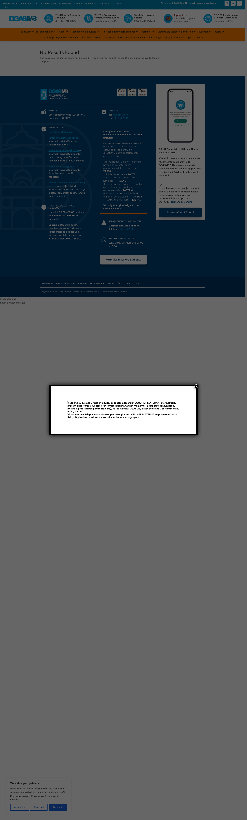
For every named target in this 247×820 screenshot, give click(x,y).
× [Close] (196, 386)
